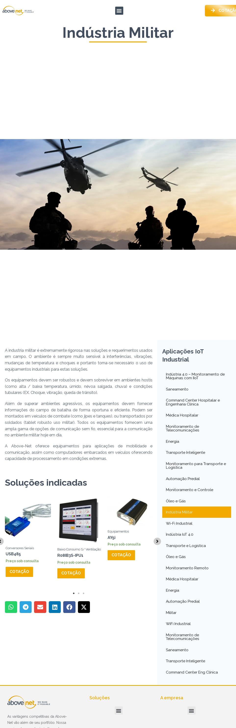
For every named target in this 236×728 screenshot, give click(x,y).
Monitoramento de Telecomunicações (183, 430)
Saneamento (177, 390)
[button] (119, 11)
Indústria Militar (179, 514)
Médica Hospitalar (182, 416)
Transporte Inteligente (186, 454)
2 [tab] (78, 600)
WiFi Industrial (178, 627)
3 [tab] (83, 600)
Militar (171, 616)
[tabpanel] (27, 544)
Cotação (19, 573)
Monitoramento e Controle (190, 492)
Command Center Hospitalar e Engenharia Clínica (193, 403)
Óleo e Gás (176, 503)
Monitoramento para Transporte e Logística (196, 467)
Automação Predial (183, 481)
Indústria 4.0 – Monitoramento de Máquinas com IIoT (196, 377)
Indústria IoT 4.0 (180, 537)
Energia (172, 443)
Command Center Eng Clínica (192, 676)
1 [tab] (73, 600)
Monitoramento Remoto (188, 571)
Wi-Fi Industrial (179, 526)
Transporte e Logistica (186, 548)
